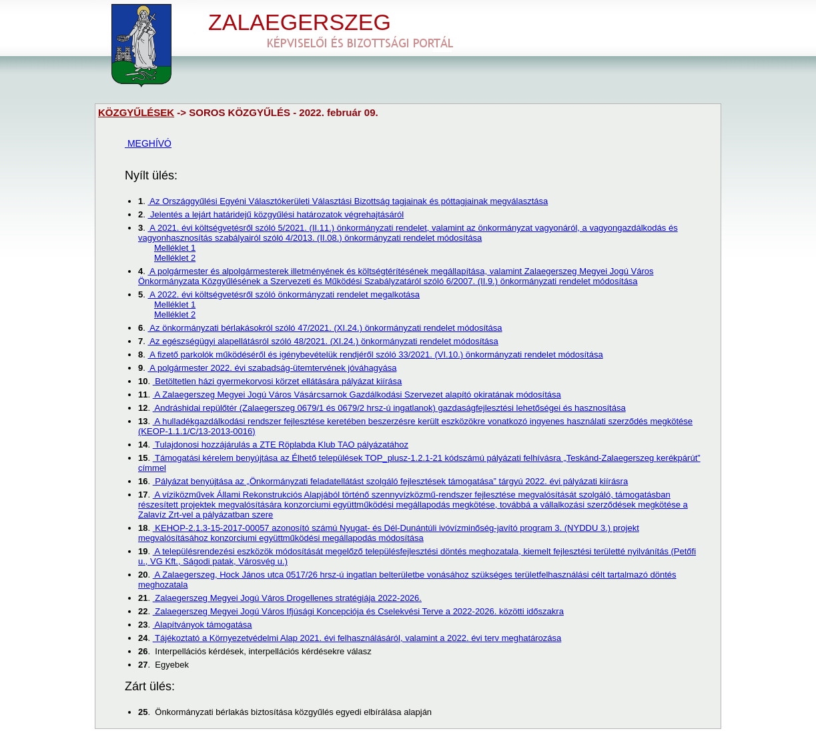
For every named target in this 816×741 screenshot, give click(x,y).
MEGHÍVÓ (148, 143)
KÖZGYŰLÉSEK (136, 112)
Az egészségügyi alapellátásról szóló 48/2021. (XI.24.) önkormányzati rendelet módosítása (322, 341)
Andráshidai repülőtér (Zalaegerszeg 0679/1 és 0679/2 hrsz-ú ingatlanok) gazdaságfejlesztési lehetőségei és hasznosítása (389, 408)
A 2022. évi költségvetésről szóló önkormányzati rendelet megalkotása (283, 294)
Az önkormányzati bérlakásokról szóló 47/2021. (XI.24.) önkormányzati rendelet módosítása (324, 328)
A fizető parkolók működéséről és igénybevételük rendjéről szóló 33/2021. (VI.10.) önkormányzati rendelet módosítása (374, 354)
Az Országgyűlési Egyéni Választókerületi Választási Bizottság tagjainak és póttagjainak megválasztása (347, 201)
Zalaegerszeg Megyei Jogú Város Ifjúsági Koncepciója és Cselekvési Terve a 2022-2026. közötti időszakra (358, 611)
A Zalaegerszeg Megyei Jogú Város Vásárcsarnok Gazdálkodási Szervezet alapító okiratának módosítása (357, 395)
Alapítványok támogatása (202, 625)
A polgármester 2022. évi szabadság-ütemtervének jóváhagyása (271, 368)
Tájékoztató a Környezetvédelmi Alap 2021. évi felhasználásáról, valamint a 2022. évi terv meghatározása (357, 638)
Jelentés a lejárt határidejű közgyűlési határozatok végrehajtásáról (275, 214)
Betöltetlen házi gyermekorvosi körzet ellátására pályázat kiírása (277, 381)
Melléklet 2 (174, 258)
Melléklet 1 (174, 248)
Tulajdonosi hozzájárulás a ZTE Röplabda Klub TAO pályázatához (280, 445)
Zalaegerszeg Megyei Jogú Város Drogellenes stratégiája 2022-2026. (287, 598)
